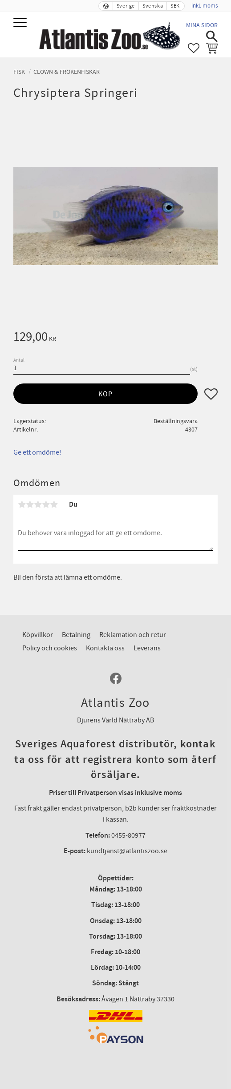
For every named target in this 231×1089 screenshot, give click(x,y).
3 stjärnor (38, 504)
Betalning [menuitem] (76, 634)
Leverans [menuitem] (147, 648)
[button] (21, 23)
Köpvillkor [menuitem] (37, 634)
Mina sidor (202, 25)
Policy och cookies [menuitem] (49, 648)
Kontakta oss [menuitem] (105, 648)
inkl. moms (204, 5)
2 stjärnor (30, 504)
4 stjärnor (46, 504)
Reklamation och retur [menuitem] (132, 634)
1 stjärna (22, 504)
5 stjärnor (54, 504)
